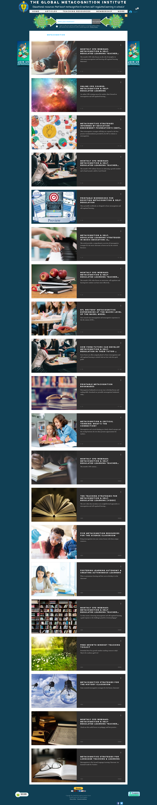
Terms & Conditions (82, 799)
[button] (137, 8)
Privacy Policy (73, 799)
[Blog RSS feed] (126, 15)
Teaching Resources (81, 35)
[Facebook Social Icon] (118, 803)
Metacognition (56, 35)
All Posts (37, 35)
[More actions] (121, 45)
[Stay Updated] (96, 21)
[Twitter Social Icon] (121, 803)
